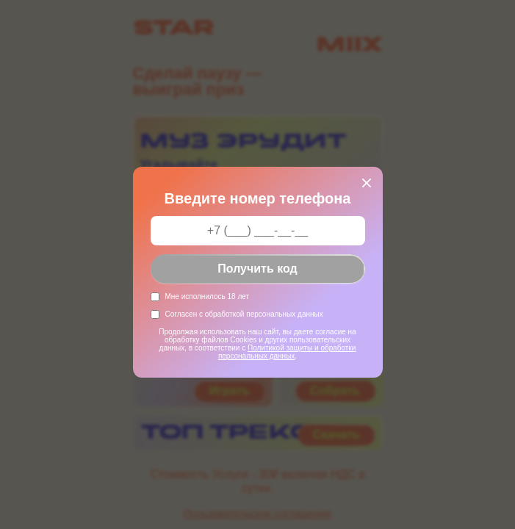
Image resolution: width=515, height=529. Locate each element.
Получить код (257, 268)
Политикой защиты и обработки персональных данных (287, 352)
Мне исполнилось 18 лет (207, 296)
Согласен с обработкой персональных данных (244, 314)
